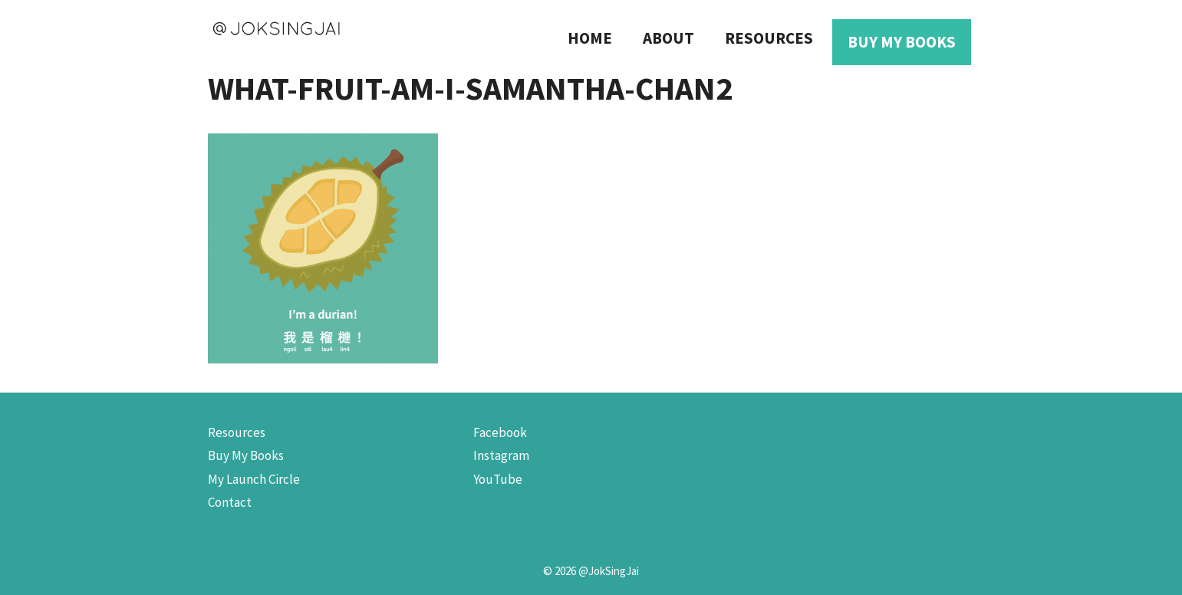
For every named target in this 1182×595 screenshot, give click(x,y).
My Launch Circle (254, 479)
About (668, 38)
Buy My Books (902, 41)
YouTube (497, 479)
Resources (769, 38)
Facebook (500, 432)
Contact (230, 502)
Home (590, 38)
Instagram (501, 455)
